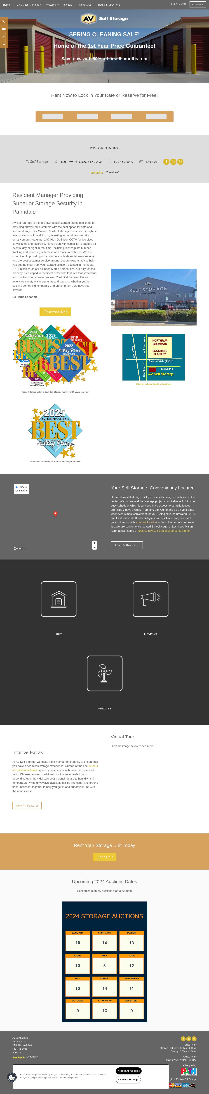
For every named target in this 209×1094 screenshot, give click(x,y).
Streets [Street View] (21, 487)
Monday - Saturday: (169, 1048)
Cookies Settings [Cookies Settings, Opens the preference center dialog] (128, 1079)
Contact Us (85, 4)
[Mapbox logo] (20, 548)
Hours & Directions (109, 4)
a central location (146, 522)
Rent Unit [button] (105, 857)
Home (6, 4)
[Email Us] (4, 29)
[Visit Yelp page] (173, 161)
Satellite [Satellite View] (22, 490)
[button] (198, 4)
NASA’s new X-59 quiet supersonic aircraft (164, 530)
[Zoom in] (94, 543)
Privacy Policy (190, 1065)
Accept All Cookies (129, 1071)
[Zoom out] (94, 547)
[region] (90, 1076)
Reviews (67, 4)
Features (51, 4)
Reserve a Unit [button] (56, 312)
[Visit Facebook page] (166, 161)
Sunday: (175, 1051)
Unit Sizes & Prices (28, 4)
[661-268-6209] (4, 21)
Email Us (151, 161)
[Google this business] (180, 161)
